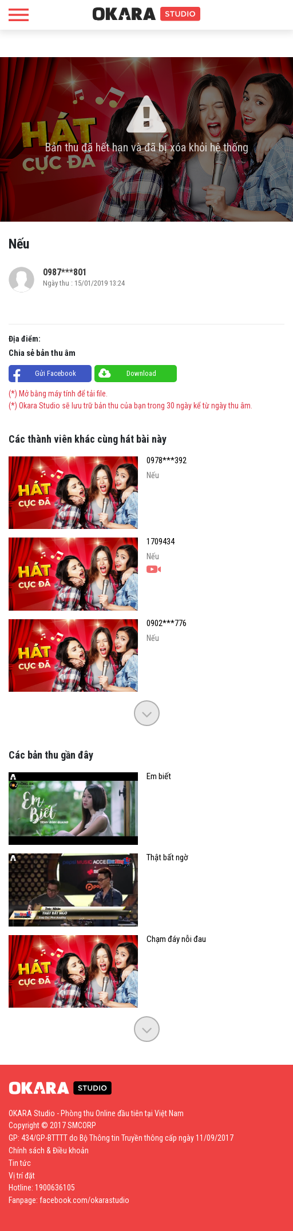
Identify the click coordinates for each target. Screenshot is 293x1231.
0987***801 (65, 272)
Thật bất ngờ (167, 857)
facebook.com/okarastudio (84, 1200)
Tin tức (20, 1163)
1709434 (160, 542)
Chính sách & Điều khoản (49, 1150)
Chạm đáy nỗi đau (176, 939)
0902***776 (166, 623)
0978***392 (166, 460)
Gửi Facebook (55, 373)
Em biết (158, 776)
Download (141, 373)
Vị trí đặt (22, 1175)
